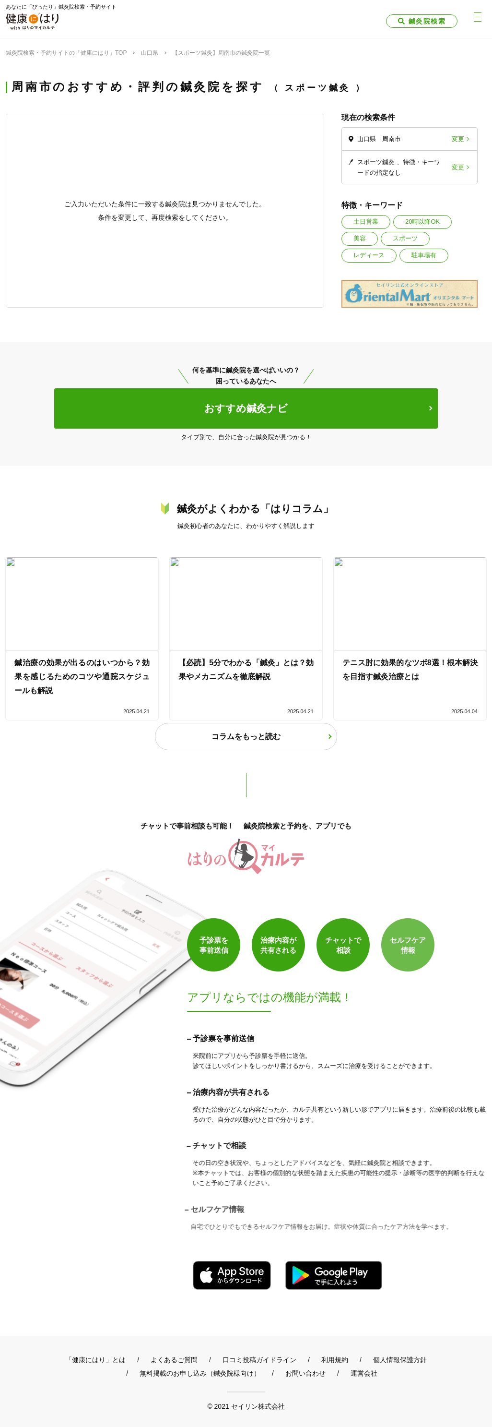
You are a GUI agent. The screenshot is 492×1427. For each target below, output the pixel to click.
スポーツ (405, 238)
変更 (458, 139)
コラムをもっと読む (246, 736)
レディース (369, 255)
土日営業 (365, 221)
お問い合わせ (305, 1373)
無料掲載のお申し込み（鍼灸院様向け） (200, 1373)
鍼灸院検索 (427, 21)
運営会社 (364, 1373)
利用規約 (334, 1360)
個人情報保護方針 (400, 1360)
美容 (359, 238)
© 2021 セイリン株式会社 (245, 1406)
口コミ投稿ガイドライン (259, 1360)
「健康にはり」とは (95, 1360)
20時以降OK (422, 221)
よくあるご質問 (174, 1360)
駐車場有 (423, 255)
